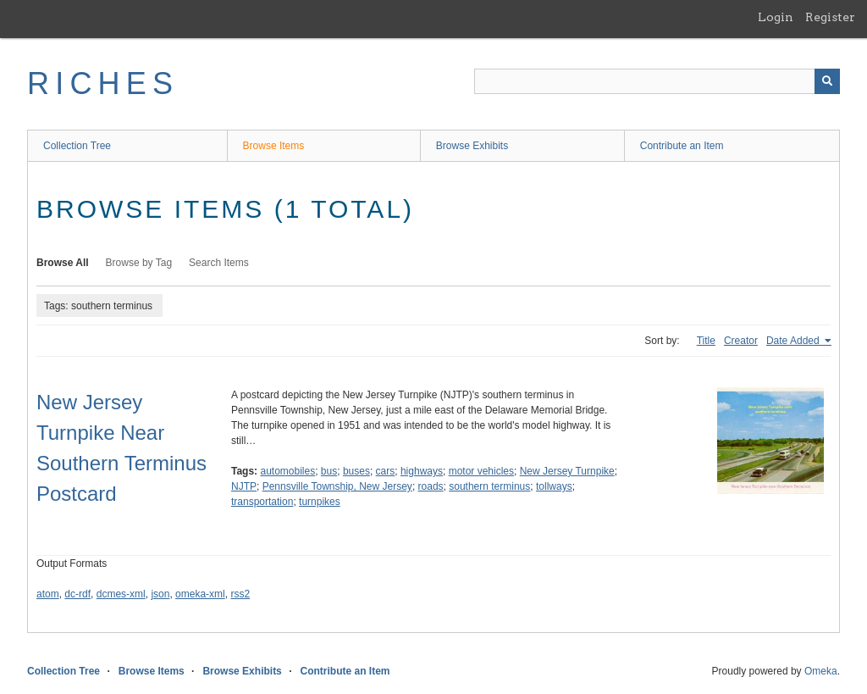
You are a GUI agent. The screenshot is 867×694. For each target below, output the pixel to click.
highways (421, 471)
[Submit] (827, 81)
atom (47, 594)
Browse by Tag (139, 263)
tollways (554, 486)
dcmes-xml (121, 594)
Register (830, 17)
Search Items (219, 263)
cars (385, 471)
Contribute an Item (682, 146)
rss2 (240, 594)
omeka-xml (200, 594)
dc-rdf (77, 594)
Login (775, 17)
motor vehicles (481, 471)
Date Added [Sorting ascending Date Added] (794, 341)
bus (329, 471)
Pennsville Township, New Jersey (337, 486)
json (160, 594)
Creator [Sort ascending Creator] (741, 341)
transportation (262, 502)
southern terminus (489, 486)
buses (356, 471)
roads (431, 486)
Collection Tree (77, 146)
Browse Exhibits (472, 146)
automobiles (287, 471)
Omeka (820, 671)
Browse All (62, 263)
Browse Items (274, 146)
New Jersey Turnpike (567, 471)
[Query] (657, 81)
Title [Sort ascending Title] (706, 341)
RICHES (103, 83)
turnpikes (319, 502)
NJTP (244, 486)
